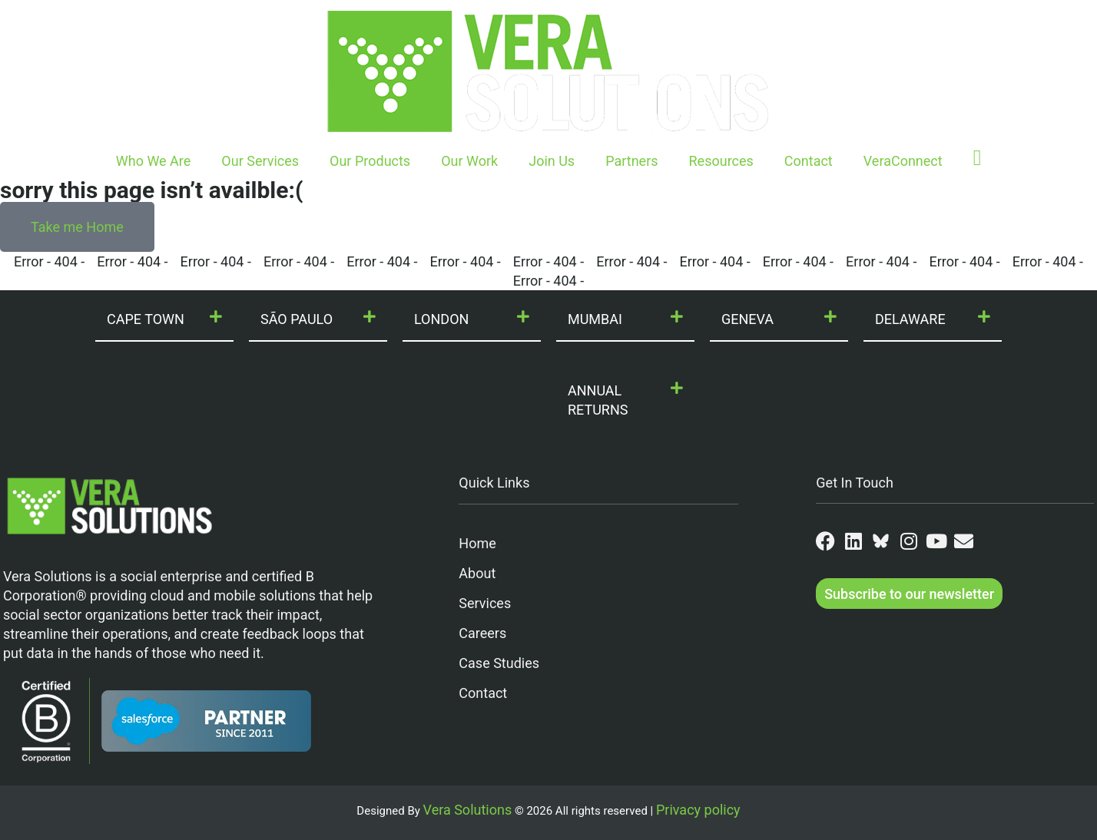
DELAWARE (910, 319)
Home (477, 543)
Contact (808, 161)
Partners (631, 161)
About (477, 573)
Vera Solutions (467, 810)
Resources (721, 161)
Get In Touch (854, 483)
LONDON (441, 319)
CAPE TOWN (145, 319)
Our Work (469, 161)
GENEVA (747, 319)
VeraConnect (903, 161)
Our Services (260, 161)
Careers (482, 633)
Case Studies (499, 663)
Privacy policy (698, 810)
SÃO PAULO (296, 319)
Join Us (552, 161)
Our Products (370, 161)
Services (485, 603)
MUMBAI (595, 319)
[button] (164, 320)
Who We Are (153, 161)
